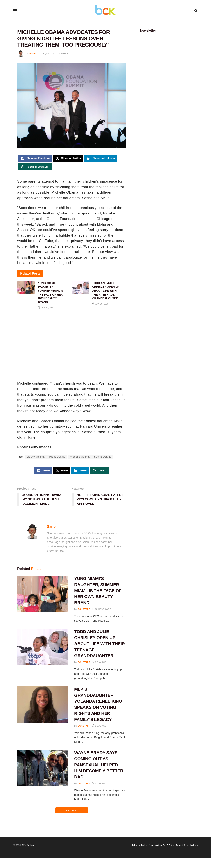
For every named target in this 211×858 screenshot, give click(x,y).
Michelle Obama (80, 456)
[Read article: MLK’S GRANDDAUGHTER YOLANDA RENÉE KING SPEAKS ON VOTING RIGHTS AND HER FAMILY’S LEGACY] (42, 704)
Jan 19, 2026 (100, 304)
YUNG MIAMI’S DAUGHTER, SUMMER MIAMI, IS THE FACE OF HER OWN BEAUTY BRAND (97, 590)
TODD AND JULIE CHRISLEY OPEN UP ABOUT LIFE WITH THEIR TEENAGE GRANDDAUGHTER (99, 643)
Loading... (71, 810)
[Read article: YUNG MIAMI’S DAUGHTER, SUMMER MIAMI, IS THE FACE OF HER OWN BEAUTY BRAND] (42, 594)
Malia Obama (57, 456)
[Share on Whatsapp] (35, 166)
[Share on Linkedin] (100, 158)
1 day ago (99, 662)
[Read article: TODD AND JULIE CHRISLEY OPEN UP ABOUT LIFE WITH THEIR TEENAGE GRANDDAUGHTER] (42, 647)
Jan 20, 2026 (46, 307)
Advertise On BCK (161, 845)
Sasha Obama (103, 456)
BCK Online (27, 845)
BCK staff (84, 609)
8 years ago (49, 53)
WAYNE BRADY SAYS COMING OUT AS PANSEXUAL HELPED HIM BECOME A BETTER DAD (98, 764)
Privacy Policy (140, 845)
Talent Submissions (187, 845)
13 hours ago (101, 609)
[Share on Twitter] (68, 158)
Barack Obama (36, 456)
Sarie (32, 53)
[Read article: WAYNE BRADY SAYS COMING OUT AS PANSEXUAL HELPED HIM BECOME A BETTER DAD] (42, 768)
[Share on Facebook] (35, 158)
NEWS (64, 53)
